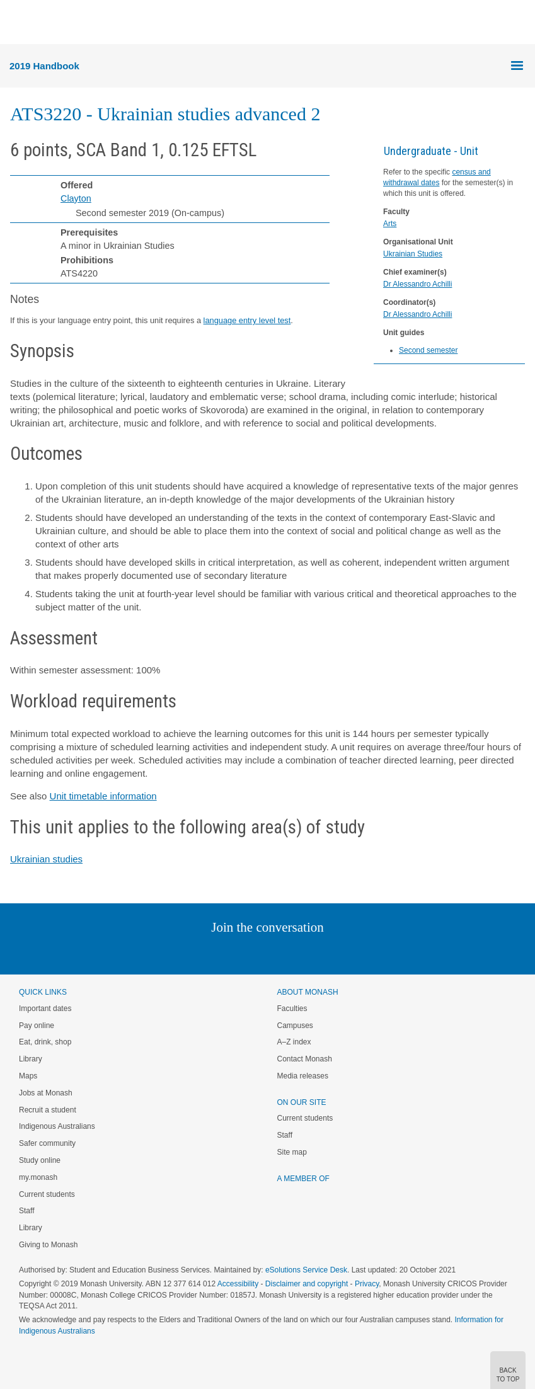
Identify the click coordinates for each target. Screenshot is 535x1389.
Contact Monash (304, 1059)
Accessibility (237, 1283)
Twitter (230, 952)
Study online (39, 1160)
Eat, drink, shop (45, 1041)
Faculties (292, 1008)
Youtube (328, 952)
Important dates (45, 1008)
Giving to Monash (48, 1244)
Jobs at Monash (45, 1093)
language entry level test (247, 320)
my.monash (38, 1177)
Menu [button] (16, 23)
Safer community (47, 1143)
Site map (292, 1152)
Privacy (367, 1283)
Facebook (254, 952)
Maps (28, 1076)
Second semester (428, 350)
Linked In (203, 952)
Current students (47, 1194)
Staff (26, 1210)
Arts (389, 223)
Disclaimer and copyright (306, 1283)
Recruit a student (47, 1110)
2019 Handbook (44, 65)
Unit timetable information (103, 796)
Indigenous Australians (57, 1126)
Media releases (302, 1076)
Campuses (295, 1025)
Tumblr (302, 952)
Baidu (355, 952)
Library (30, 1059)
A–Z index (294, 1041)
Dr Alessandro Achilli (417, 284)
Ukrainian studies (46, 859)
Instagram (178, 952)
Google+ (277, 952)
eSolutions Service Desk (306, 1270)
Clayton (75, 198)
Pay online (36, 1025)
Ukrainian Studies (412, 253)
